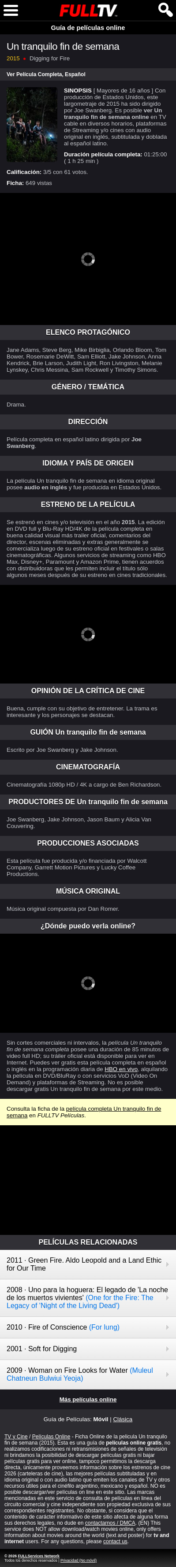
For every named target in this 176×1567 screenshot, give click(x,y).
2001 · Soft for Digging (42, 1349)
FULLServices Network (38, 1556)
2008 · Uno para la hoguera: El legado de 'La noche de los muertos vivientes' (87, 1297)
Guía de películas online (88, 27)
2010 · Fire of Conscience (63, 1327)
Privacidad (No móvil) (78, 1560)
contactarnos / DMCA (110, 1523)
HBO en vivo (121, 1069)
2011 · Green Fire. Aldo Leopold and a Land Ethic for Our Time (84, 1264)
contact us (115, 1541)
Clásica (122, 1419)
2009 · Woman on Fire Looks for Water (80, 1374)
